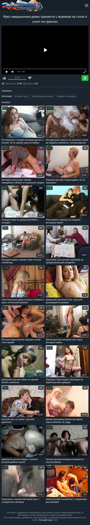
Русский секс (45, 520)
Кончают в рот (21, 96)
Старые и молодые (66, 96)
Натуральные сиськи (42, 96)
